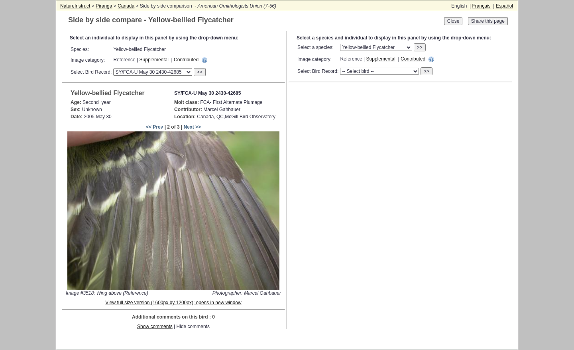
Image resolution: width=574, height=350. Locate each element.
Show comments (155, 326)
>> (199, 72)
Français (481, 6)
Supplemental (154, 60)
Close (453, 21)
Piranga (104, 6)
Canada (126, 6)
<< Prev (154, 127)
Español (504, 6)
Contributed (186, 60)
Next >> (192, 127)
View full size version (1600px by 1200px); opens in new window (173, 302)
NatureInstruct (75, 6)
